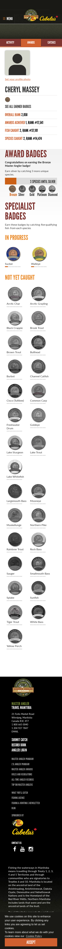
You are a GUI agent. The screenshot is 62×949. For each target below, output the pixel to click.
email (15, 731)
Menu (8, 18)
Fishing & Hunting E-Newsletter (26, 803)
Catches (52, 42)
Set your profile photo (17, 79)
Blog (14, 808)
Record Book (19, 745)
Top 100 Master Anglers (22, 785)
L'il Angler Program (20, 764)
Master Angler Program (23, 759)
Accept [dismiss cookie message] (31, 942)
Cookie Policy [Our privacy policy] (34, 936)
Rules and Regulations (22, 774)
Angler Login (19, 750)
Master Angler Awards (22, 769)
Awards (31, 42)
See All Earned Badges (18, 106)
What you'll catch (20, 793)
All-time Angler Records (23, 779)
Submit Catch (19, 739)
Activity (10, 42)
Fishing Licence (18, 798)
